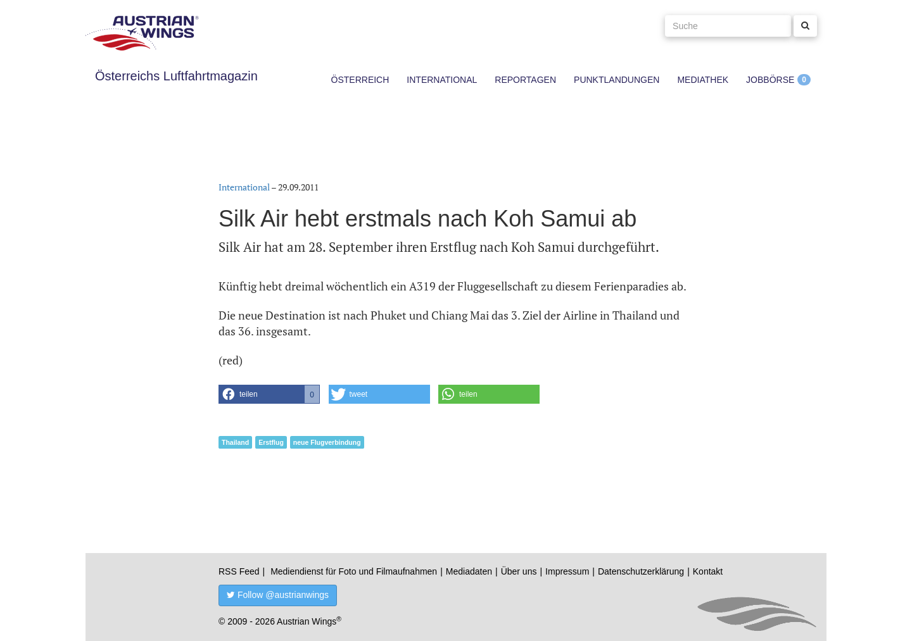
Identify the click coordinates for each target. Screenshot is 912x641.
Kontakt (708, 571)
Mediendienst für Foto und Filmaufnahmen (353, 571)
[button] (269, 394)
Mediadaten (469, 571)
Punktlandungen (616, 80)
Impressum (567, 571)
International (442, 80)
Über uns (519, 571)
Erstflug (271, 442)
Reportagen (525, 80)
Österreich (360, 80)
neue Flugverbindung (327, 442)
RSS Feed (239, 571)
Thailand (235, 442)
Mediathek (702, 80)
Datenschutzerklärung (641, 571)
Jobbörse (770, 80)
